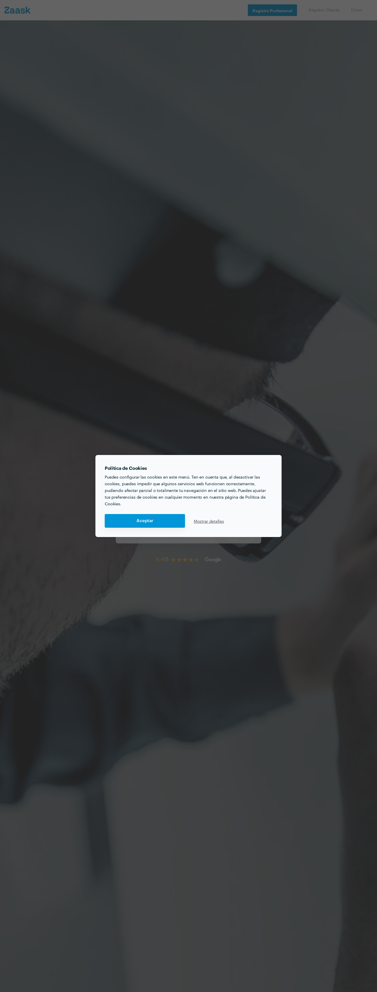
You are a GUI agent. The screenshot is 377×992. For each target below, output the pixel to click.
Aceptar (144, 521)
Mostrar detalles (209, 521)
